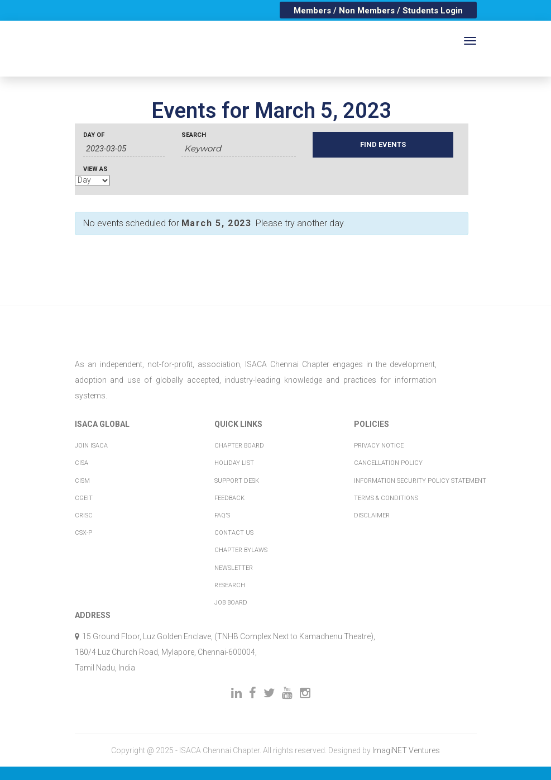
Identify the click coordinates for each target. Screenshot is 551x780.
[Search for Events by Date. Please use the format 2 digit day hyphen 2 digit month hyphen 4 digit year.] (124, 149)
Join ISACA (91, 445)
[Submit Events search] (383, 145)
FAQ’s (222, 515)
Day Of (93, 135)
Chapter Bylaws (240, 550)
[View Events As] (92, 180)
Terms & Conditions (386, 498)
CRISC (84, 515)
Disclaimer (372, 515)
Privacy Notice (379, 445)
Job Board (230, 602)
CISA (81, 463)
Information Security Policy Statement (420, 480)
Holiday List (234, 463)
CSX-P (83, 532)
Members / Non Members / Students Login (378, 11)
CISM (82, 480)
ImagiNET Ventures (406, 750)
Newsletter (233, 568)
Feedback (229, 498)
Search (193, 135)
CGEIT (84, 498)
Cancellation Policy (388, 463)
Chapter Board (239, 445)
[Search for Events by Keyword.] (238, 149)
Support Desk (236, 480)
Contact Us (233, 532)
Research (229, 585)
